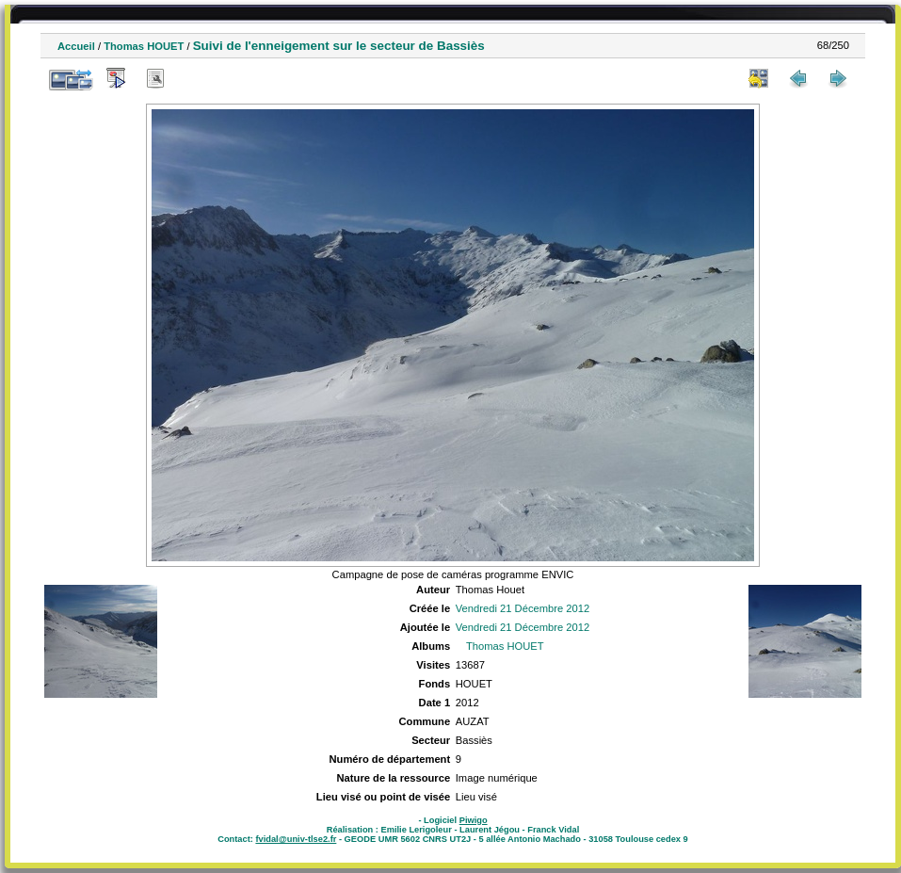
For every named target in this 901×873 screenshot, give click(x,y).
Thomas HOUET (144, 46)
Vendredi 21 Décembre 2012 (522, 608)
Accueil (76, 46)
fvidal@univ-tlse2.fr (295, 839)
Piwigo (473, 820)
